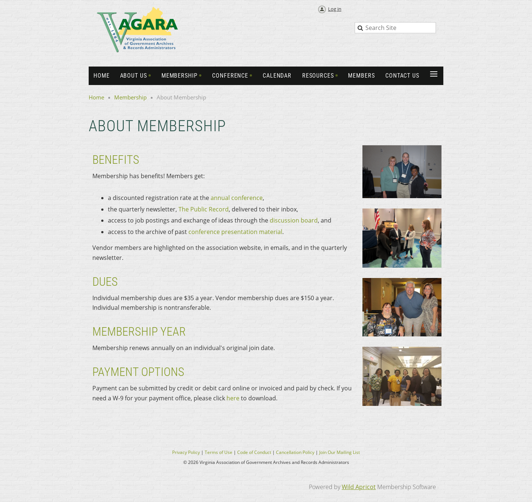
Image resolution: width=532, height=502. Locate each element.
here (232, 398)
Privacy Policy (186, 452)
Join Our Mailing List (339, 452)
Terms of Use (218, 452)
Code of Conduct (254, 452)
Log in (334, 9)
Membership (130, 97)
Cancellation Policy (295, 452)
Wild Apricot (359, 487)
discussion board (294, 220)
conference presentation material (235, 232)
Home (96, 97)
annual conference (237, 198)
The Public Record (203, 209)
